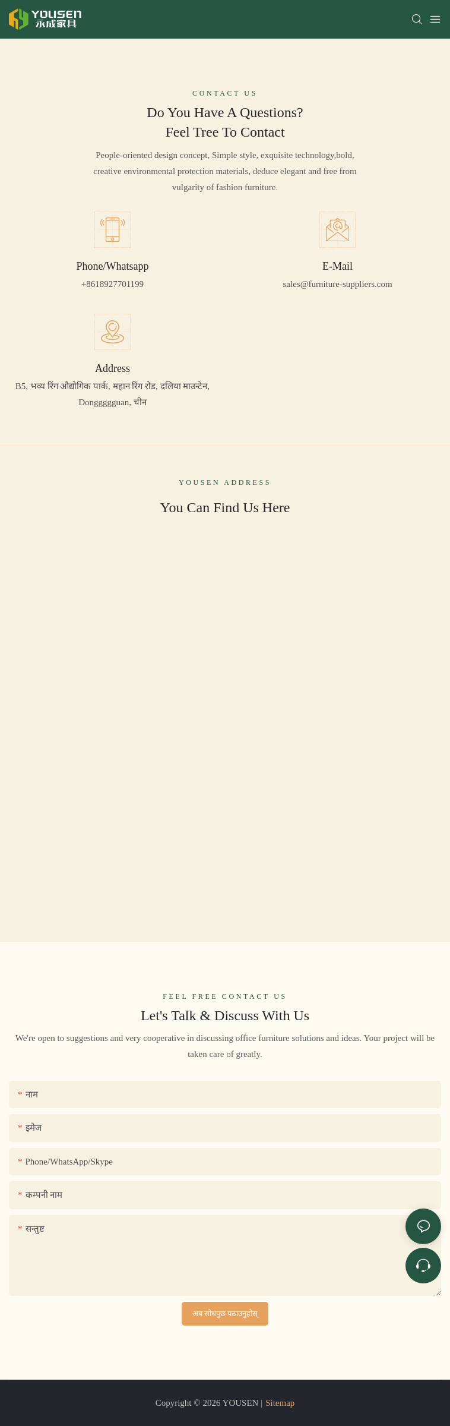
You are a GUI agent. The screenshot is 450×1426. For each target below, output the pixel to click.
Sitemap (279, 1402)
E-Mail (337, 266)
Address (112, 368)
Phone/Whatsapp (112, 266)
